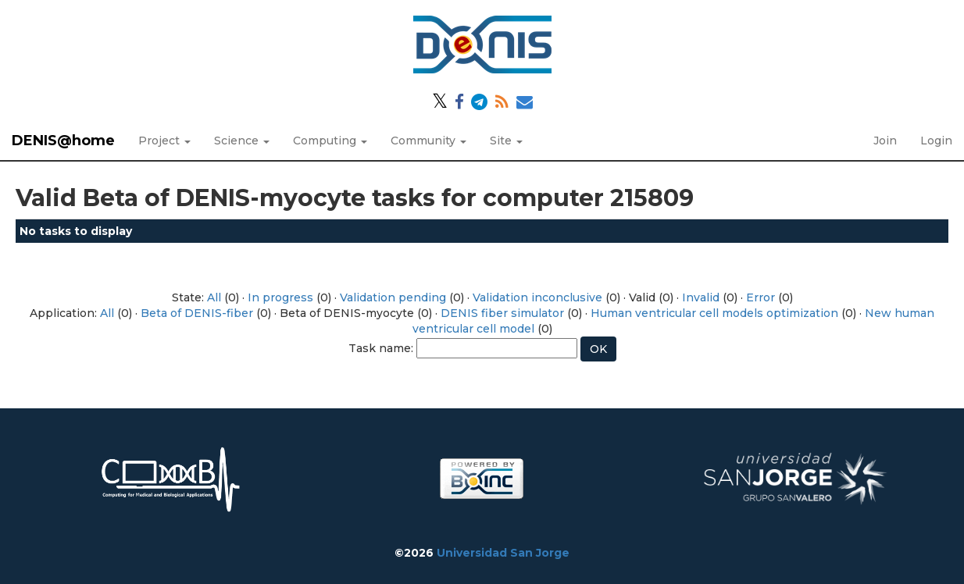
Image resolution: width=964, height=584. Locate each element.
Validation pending (393, 297)
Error (760, 297)
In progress (280, 297)
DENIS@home (63, 140)
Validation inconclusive (537, 297)
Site (506, 141)
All (214, 297)
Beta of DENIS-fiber (197, 313)
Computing (330, 141)
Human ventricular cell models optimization (714, 313)
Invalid (700, 297)
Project (164, 141)
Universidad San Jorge (503, 553)
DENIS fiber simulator (502, 313)
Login (936, 141)
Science (242, 141)
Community (428, 141)
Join (885, 141)
